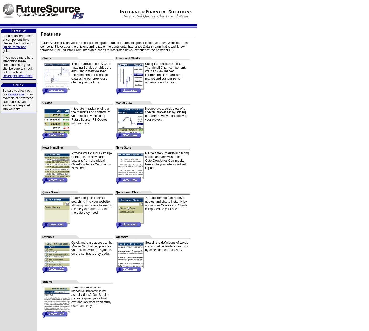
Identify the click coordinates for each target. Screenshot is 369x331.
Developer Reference (17, 76)
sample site (16, 94)
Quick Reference (14, 47)
